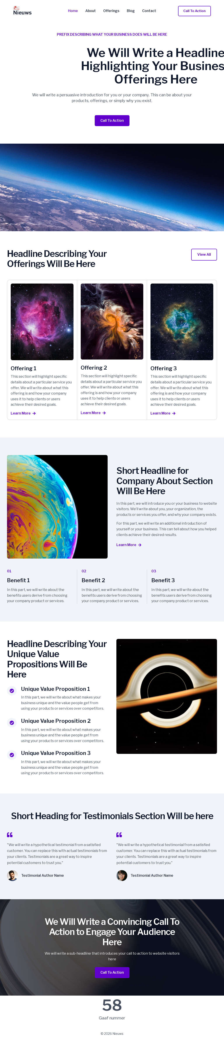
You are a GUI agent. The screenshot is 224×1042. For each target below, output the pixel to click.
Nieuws (22, 12)
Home (74, 11)
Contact (148, 11)
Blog (130, 11)
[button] (194, 11)
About (91, 11)
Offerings (111, 11)
